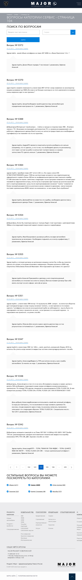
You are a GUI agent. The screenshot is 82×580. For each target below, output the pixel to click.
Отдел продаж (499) (59, 485)
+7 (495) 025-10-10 (13, 554)
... (22, 467)
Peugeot (9, 564)
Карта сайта (11, 576)
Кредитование (40, 516)
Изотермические (26, 540)
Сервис (16, 14)
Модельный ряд (27, 512)
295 (65, 467)
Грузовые (24, 538)
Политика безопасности (27, 576)
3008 (22, 518)
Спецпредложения (13, 529)
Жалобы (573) (57, 491)
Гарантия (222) (14, 491)
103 (35, 467)
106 (53, 467)
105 (47, 467)
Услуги (38, 528)
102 (28, 467)
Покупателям (41, 512)
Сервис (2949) (35, 485)
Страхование (40, 519)
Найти (23, 40)
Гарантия (51, 525)
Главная (9, 14)
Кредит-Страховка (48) (38, 491)
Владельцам (53, 512)
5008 (22, 522)
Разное (50, 528)
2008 (22, 520)
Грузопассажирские (27, 536)
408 (22, 516)
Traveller (23, 524)
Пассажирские (25, 534)
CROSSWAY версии (27, 530)
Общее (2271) (13, 485)
